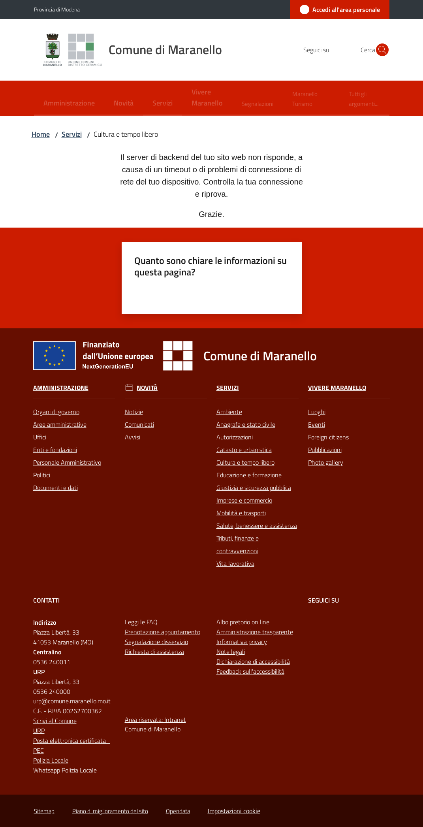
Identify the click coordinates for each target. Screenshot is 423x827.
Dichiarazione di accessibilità (253, 661)
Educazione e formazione (249, 475)
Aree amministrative (59, 424)
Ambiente (229, 411)
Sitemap (44, 811)
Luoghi (316, 411)
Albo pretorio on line (242, 622)
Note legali (230, 651)
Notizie (134, 411)
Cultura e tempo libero (245, 462)
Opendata (178, 811)
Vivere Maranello (337, 387)
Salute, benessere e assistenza (256, 525)
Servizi (72, 134)
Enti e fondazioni (55, 449)
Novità (147, 387)
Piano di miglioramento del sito (110, 811)
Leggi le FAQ (141, 622)
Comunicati (139, 424)
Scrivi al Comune (55, 720)
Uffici (39, 437)
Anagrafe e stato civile (245, 424)
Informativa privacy (241, 641)
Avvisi (132, 437)
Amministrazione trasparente (254, 632)
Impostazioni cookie (234, 811)
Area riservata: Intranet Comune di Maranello (155, 724)
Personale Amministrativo (67, 462)
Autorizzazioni (234, 437)
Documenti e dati (55, 487)
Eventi (316, 424)
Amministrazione (60, 387)
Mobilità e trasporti (241, 513)
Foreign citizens (328, 437)
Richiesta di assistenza (154, 651)
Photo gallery (325, 462)
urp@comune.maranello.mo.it (72, 701)
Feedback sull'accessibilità (250, 671)
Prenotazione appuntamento (162, 632)
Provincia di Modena (57, 9)
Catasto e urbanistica (244, 449)
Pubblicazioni (325, 449)
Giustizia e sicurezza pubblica (253, 487)
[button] (379, 49)
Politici (41, 475)
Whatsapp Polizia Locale (65, 770)
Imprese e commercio (244, 500)
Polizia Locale (50, 760)
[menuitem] (69, 104)
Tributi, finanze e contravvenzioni (237, 544)
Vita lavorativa (235, 563)
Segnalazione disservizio (156, 641)
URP (39, 730)
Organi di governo (56, 411)
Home (41, 134)
